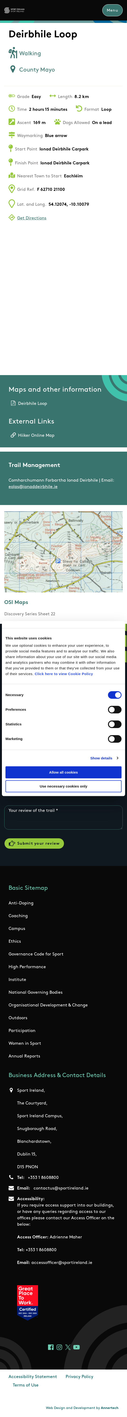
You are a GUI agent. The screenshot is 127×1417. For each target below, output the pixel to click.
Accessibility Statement (33, 1377)
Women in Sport (25, 1043)
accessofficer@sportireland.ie (61, 1263)
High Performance (27, 967)
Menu (112, 11)
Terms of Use (26, 1385)
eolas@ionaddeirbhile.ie (33, 487)
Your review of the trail (32, 811)
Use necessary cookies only (63, 786)
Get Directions (31, 218)
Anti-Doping (21, 903)
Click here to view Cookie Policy (64, 674)
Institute (17, 980)
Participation (22, 1031)
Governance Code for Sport (36, 954)
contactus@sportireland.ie (61, 1188)
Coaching (18, 916)
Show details (101, 758)
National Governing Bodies (36, 992)
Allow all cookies (63, 772)
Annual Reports (24, 1056)
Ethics (15, 941)
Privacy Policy (79, 1377)
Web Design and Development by (82, 1408)
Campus (17, 929)
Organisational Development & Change (48, 1005)
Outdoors (18, 1018)
